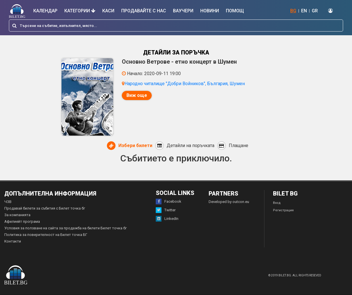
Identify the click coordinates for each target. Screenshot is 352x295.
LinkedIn (167, 219)
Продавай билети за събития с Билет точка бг (44, 208)
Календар (45, 10)
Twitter (166, 210)
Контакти (12, 241)
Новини (209, 10)
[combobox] (176, 25)
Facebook (168, 201)
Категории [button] (79, 10)
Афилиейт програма (22, 221)
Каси (108, 10)
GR (315, 10)
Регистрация (283, 210)
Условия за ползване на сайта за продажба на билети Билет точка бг (65, 228)
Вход (277, 202)
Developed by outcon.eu (229, 202)
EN (304, 10)
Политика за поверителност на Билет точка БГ (45, 235)
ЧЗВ (7, 202)
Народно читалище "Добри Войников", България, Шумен (184, 83)
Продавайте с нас (143, 10)
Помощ (235, 10)
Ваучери (183, 10)
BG (293, 10)
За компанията (17, 215)
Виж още (136, 95)
